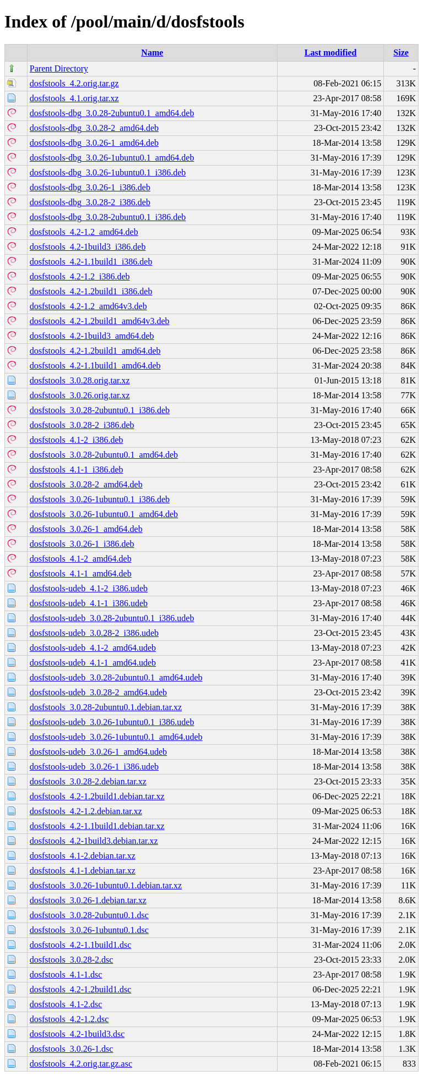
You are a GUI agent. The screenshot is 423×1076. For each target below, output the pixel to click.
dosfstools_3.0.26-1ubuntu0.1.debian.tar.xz (106, 885)
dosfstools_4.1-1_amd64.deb (81, 573)
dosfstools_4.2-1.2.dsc (69, 1019)
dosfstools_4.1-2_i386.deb (76, 439)
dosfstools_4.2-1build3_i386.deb (88, 246)
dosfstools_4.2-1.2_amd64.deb (84, 232)
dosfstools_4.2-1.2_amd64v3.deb (88, 306)
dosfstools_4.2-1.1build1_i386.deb (91, 261)
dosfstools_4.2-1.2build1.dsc (80, 989)
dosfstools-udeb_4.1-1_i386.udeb (89, 603)
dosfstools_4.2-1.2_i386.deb (80, 276)
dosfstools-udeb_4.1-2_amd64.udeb (93, 647)
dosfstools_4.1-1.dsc (66, 974)
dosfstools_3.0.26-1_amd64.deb (86, 529)
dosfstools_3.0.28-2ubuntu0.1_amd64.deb (104, 454)
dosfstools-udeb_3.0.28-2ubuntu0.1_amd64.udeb (116, 677)
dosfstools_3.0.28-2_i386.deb (82, 425)
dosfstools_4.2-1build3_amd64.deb (92, 336)
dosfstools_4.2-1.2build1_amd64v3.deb (100, 321)
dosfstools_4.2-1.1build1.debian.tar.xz (97, 826)
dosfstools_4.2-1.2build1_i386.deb (91, 291)
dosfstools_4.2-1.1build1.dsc (80, 944)
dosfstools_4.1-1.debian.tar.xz (82, 870)
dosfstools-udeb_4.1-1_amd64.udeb (93, 662)
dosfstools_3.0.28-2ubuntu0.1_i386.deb (100, 410)
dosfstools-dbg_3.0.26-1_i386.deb (90, 187)
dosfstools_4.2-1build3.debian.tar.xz (94, 841)
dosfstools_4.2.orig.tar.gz (74, 83)
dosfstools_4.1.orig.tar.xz (74, 98)
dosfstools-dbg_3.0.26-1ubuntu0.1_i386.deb (108, 172)
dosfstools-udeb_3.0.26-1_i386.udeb (94, 766)
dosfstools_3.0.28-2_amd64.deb (86, 484)
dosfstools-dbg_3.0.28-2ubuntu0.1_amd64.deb (112, 113)
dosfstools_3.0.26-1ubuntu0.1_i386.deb (100, 499)
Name (152, 52)
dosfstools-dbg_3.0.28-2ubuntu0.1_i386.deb (108, 217)
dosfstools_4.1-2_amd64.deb (81, 558)
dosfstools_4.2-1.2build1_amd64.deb (95, 350)
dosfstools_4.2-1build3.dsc (77, 1034)
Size (401, 52)
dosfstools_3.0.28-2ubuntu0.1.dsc (89, 915)
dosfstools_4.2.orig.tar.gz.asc (81, 1063)
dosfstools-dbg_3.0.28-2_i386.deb (90, 202)
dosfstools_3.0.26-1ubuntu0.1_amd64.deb (104, 514)
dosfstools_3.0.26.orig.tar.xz (80, 395)
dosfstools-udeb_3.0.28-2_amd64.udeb (98, 692)
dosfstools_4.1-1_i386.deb (76, 469)
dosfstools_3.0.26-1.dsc (71, 1048)
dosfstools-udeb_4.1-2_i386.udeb (89, 588)
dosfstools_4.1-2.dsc (66, 1004)
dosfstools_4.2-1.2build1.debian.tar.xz (97, 796)
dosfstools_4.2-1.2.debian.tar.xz (86, 811)
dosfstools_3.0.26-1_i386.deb (82, 543)
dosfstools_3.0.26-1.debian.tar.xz (88, 900)
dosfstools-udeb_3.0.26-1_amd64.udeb (98, 751)
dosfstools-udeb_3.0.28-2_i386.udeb (94, 633)
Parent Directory (59, 68)
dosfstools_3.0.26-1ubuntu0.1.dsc (89, 930)
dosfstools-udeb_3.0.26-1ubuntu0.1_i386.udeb (112, 722)
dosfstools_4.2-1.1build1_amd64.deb (95, 365)
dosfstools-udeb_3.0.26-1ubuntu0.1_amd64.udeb (116, 737)
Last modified (331, 52)
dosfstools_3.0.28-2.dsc (71, 959)
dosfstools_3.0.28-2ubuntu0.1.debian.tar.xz (106, 707)
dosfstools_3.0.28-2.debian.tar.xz (88, 781)
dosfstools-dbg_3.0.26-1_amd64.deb (94, 142)
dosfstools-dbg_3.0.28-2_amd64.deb (94, 128)
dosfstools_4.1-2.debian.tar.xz (82, 855)
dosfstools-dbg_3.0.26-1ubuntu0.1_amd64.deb (112, 157)
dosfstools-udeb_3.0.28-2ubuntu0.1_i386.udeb (112, 618)
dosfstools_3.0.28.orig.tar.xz (80, 380)
